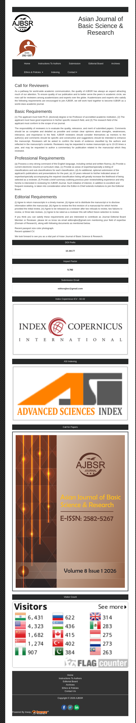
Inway (37, 712)
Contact (72, 72)
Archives (115, 63)
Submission (74, 63)
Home (27, 63)
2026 (72, 698)
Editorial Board (95, 63)
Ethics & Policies (33, 72)
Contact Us (70, 691)
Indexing (55, 72)
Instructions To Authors (49, 63)
